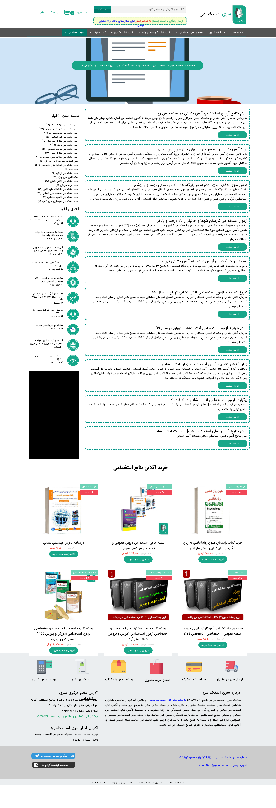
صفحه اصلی (237, 32)
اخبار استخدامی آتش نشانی (62, 181)
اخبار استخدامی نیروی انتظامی (60, 149)
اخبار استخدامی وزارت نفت (62, 125)
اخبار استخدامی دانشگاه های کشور (58, 189)
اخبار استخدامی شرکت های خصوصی (57, 165)
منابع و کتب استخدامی (191, 32)
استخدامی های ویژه (66, 177)
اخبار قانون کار (69, 169)
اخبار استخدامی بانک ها (63, 145)
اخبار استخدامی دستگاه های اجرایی (57, 193)
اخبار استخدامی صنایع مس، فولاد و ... (56, 157)
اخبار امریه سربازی (67, 185)
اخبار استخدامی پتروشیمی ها (61, 133)
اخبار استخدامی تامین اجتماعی (61, 197)
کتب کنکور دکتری (123, 32)
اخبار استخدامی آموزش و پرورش (59, 129)
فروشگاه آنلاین (217, 32)
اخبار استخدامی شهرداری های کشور (58, 201)
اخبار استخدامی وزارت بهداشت (60, 141)
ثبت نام (45, 12)
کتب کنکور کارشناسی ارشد (156, 32)
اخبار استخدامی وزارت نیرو (62, 153)
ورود (55, 12)
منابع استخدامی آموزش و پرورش (59, 161)
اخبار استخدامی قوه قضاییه (62, 137)
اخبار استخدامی (76, 32)
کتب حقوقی (99, 32)
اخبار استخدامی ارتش (64, 173)
